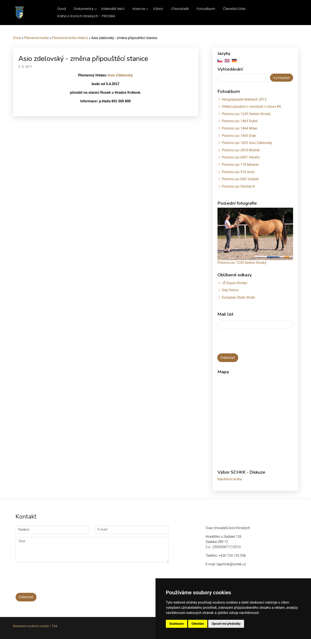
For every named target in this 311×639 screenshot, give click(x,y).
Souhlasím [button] (176, 623)
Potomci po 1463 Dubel (240, 121)
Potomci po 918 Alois (238, 172)
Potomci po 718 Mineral (240, 165)
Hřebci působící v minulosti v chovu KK (251, 106)
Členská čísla (234, 8)
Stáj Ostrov (230, 290)
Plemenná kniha (36, 38)
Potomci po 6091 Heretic (241, 157)
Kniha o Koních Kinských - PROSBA (86, 16)
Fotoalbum (206, 8)
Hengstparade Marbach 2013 (244, 99)
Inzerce (138, 8)
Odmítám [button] (198, 623)
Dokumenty (84, 8)
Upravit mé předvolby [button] (226, 623)
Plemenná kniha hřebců (70, 38)
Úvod (61, 8)
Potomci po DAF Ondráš (240, 179)
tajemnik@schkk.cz (231, 564)
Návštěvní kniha (229, 479)
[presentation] (250, 341)
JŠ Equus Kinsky (234, 283)
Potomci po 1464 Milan (239, 128)
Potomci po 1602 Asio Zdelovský (247, 143)
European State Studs (238, 297)
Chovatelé (180, 8)
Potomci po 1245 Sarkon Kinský (246, 114)
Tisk (55, 626)
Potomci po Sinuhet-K (238, 186)
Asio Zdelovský (120, 75)
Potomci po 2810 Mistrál (241, 150)
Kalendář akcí (113, 8)
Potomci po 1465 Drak (239, 136)
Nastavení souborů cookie (31, 626)
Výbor (158, 8)
